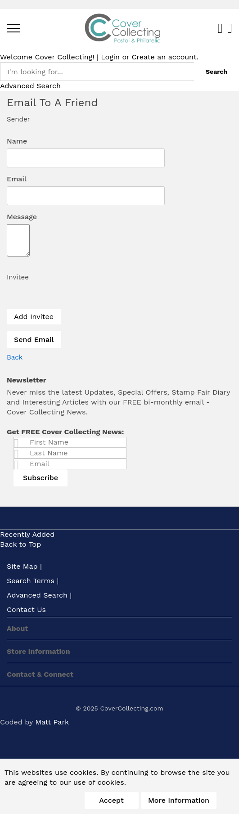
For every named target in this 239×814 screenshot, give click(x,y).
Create (143, 57)
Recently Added (27, 534)
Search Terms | (33, 580)
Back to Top (20, 544)
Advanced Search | (39, 595)
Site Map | (24, 566)
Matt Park (52, 722)
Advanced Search (30, 85)
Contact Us (26, 609)
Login (110, 57)
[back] (15, 357)
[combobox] (97, 71)
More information (178, 800)
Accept (111, 800)
